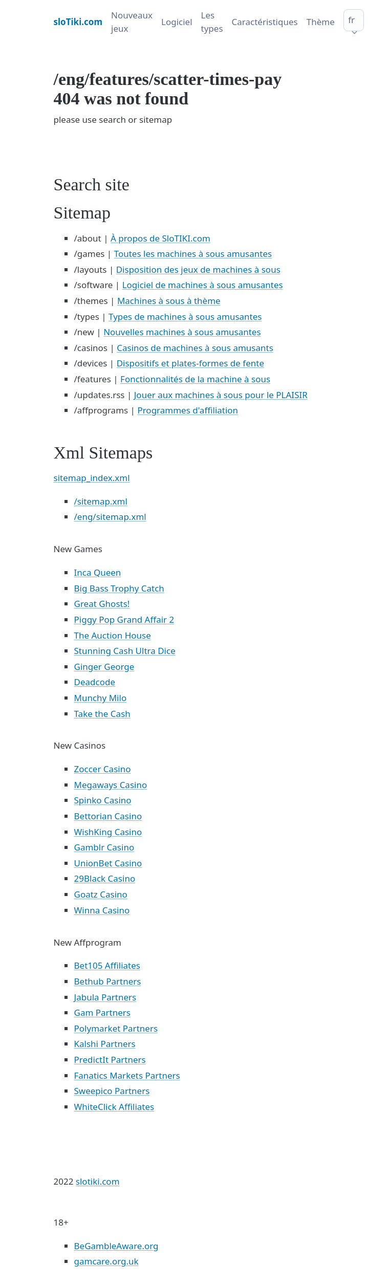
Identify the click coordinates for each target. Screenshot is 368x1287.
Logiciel (176, 22)
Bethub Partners (107, 981)
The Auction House (112, 635)
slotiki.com (98, 1181)
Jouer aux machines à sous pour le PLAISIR (221, 395)
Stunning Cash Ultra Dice (125, 651)
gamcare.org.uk (106, 1261)
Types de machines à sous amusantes (185, 316)
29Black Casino (105, 878)
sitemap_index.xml (92, 478)
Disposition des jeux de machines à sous (198, 269)
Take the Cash (102, 713)
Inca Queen (97, 572)
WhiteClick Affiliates (114, 1107)
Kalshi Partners (105, 1044)
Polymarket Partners (116, 1028)
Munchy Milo (100, 698)
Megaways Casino (110, 785)
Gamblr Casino (104, 847)
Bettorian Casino (108, 816)
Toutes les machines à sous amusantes (193, 253)
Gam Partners (102, 1012)
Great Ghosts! (102, 603)
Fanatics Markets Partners (127, 1075)
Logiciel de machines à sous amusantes (202, 285)
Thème (321, 22)
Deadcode (94, 682)
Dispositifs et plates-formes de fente (190, 363)
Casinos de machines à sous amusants (195, 348)
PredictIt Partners (110, 1059)
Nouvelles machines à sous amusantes (182, 332)
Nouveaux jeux (132, 21)
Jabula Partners (105, 997)
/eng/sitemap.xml (110, 516)
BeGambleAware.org (116, 1246)
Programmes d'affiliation (187, 410)
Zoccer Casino (102, 769)
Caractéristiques (265, 22)
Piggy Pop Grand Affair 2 (124, 619)
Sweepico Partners (112, 1091)
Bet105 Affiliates (107, 965)
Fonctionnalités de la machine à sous (195, 379)
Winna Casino (102, 910)
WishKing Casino (108, 832)
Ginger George (104, 666)
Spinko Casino (103, 800)
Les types (212, 21)
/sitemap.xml (100, 501)
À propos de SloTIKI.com (160, 238)
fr (351, 20)
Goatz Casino (100, 894)
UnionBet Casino (108, 863)
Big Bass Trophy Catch (119, 588)
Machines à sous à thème (169, 301)
